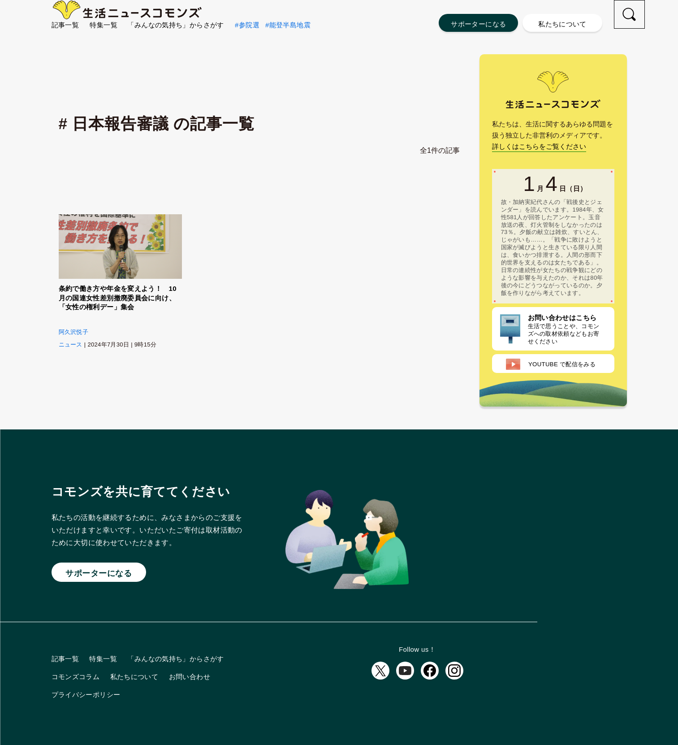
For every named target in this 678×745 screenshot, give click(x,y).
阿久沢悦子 (74, 332)
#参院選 (247, 40)
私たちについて (562, 24)
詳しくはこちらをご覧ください (539, 146)
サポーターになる (478, 24)
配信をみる (551, 364)
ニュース (70, 344)
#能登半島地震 (288, 40)
